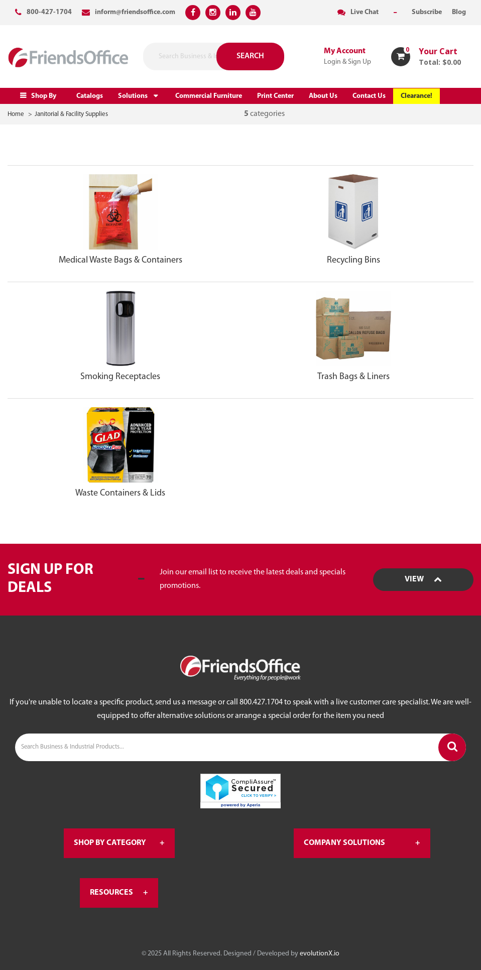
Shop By (43, 96)
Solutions (133, 96)
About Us (323, 96)
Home (16, 114)
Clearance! (416, 96)
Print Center (275, 96)
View (423, 579)
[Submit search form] (237, 56)
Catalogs (89, 96)
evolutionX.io (319, 953)
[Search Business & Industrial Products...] (240, 747)
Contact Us (369, 96)
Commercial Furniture (208, 96)
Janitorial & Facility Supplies (71, 114)
